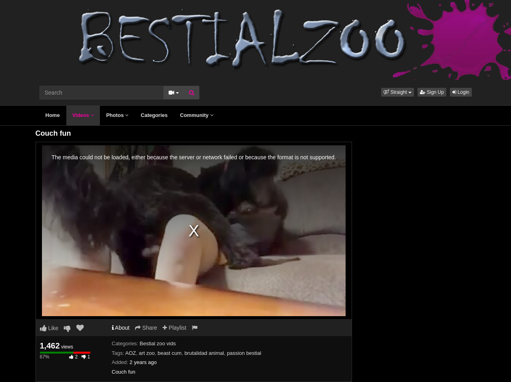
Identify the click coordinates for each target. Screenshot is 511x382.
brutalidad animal (204, 353)
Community (196, 115)
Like (49, 328)
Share (146, 328)
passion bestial (244, 353)
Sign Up (432, 92)
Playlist (174, 328)
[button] (397, 92)
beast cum (169, 353)
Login (460, 92)
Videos (83, 115)
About (121, 328)
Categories (154, 115)
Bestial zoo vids (158, 343)
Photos (117, 115)
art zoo (147, 353)
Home (53, 115)
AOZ (130, 353)
